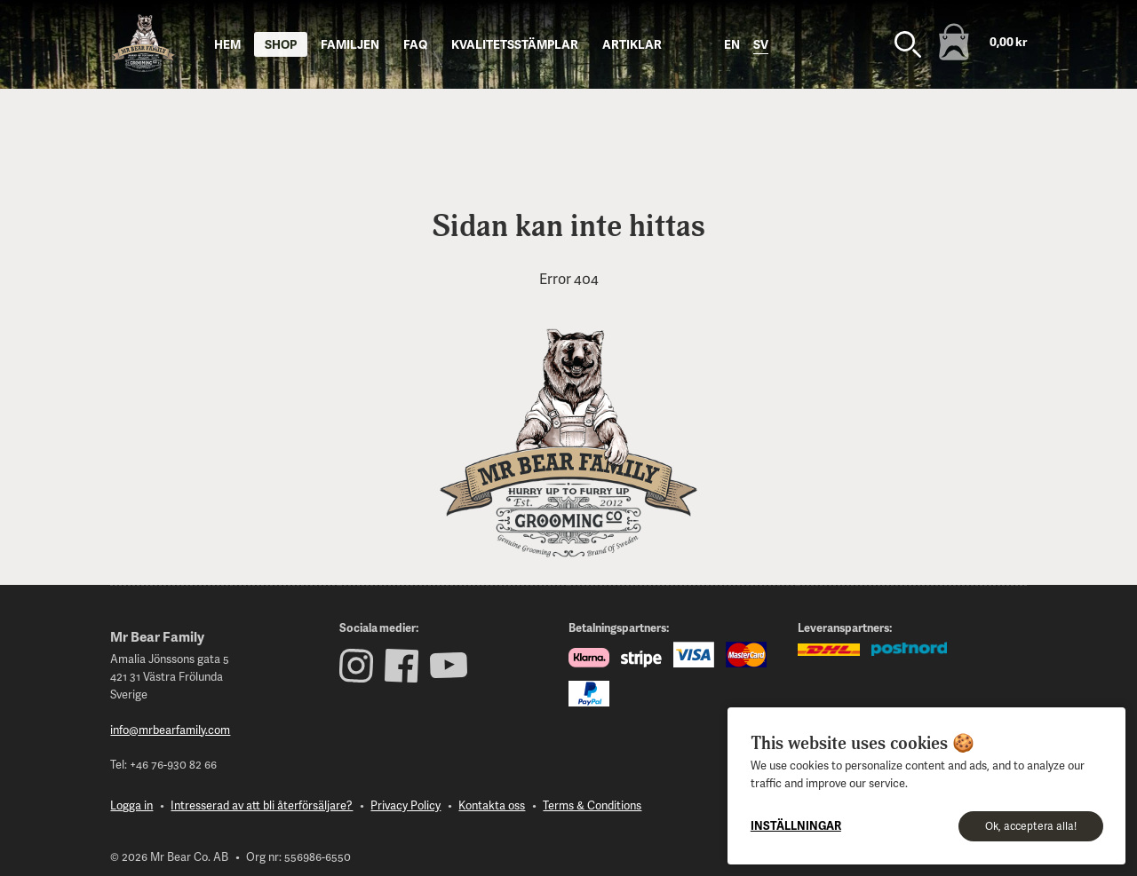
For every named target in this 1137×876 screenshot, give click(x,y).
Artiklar (632, 44)
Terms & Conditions (592, 805)
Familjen (350, 44)
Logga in (131, 805)
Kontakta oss (491, 805)
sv (760, 44)
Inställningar (796, 825)
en (732, 44)
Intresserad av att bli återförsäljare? (262, 805)
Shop (281, 44)
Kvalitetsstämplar (514, 44)
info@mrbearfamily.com (170, 730)
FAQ (415, 44)
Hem (227, 44)
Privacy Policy (405, 805)
